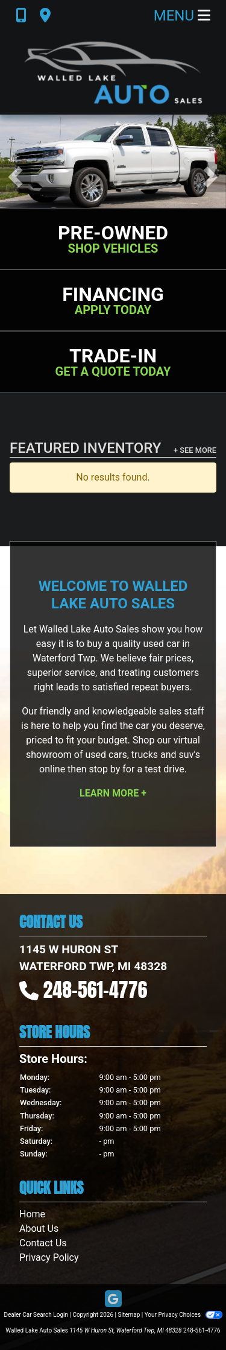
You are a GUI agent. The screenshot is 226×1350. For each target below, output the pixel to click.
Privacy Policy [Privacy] (49, 1257)
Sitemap (129, 1314)
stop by (104, 769)
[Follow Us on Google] (113, 1299)
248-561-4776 (95, 990)
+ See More (195, 450)
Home (32, 1214)
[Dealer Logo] (113, 73)
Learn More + (113, 793)
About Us (38, 1228)
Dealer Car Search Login (36, 1314)
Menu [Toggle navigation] (182, 15)
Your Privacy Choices (183, 1314)
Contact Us (43, 1243)
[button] (15, 177)
